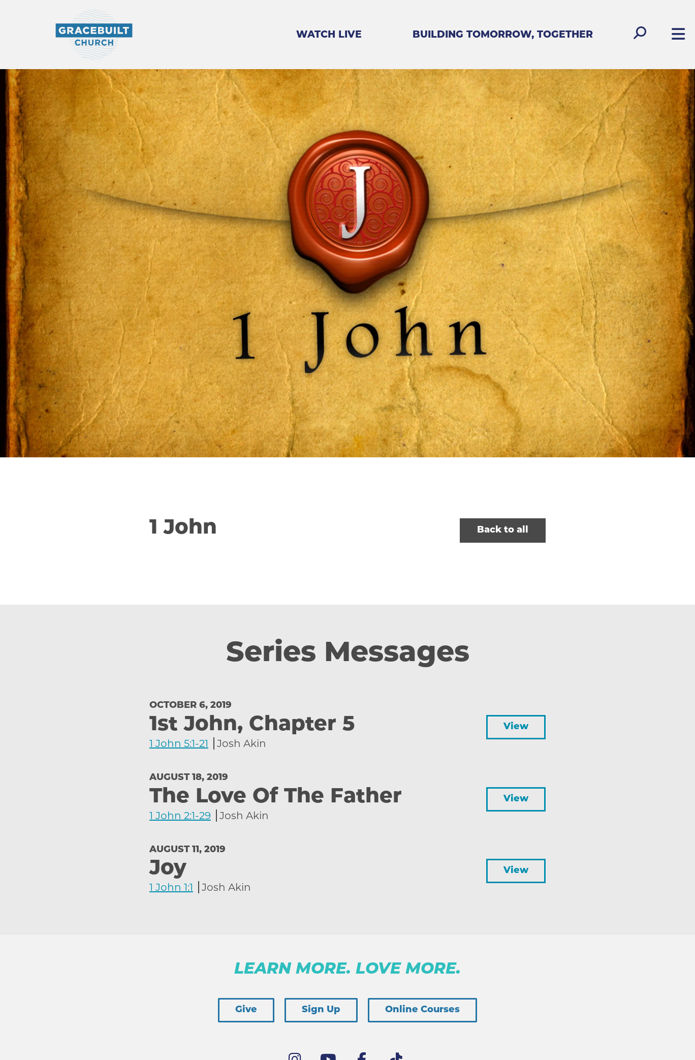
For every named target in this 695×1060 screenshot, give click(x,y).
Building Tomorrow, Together (503, 35)
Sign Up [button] (321, 1010)
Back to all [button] (502, 530)
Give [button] (246, 1010)
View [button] (515, 727)
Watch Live (329, 35)
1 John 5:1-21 (178, 743)
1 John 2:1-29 (180, 815)
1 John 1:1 (171, 887)
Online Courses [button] (422, 1010)
